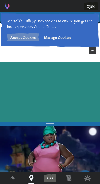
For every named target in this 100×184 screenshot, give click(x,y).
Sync (91, 6)
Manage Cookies (57, 37)
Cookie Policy (45, 26)
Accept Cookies (23, 37)
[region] (50, 92)
